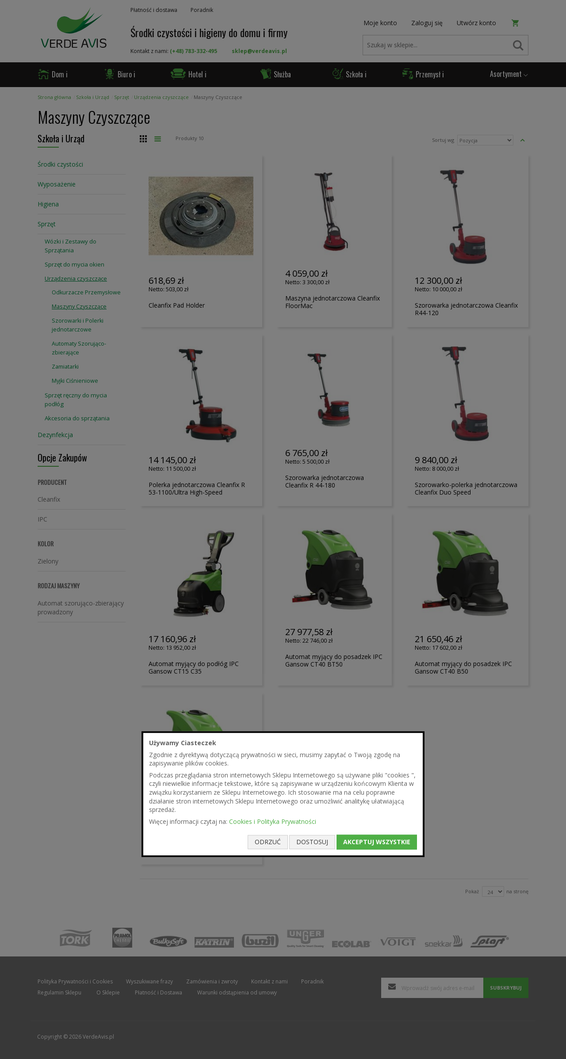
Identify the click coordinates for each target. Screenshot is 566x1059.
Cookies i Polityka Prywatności (272, 821)
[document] (283, 794)
